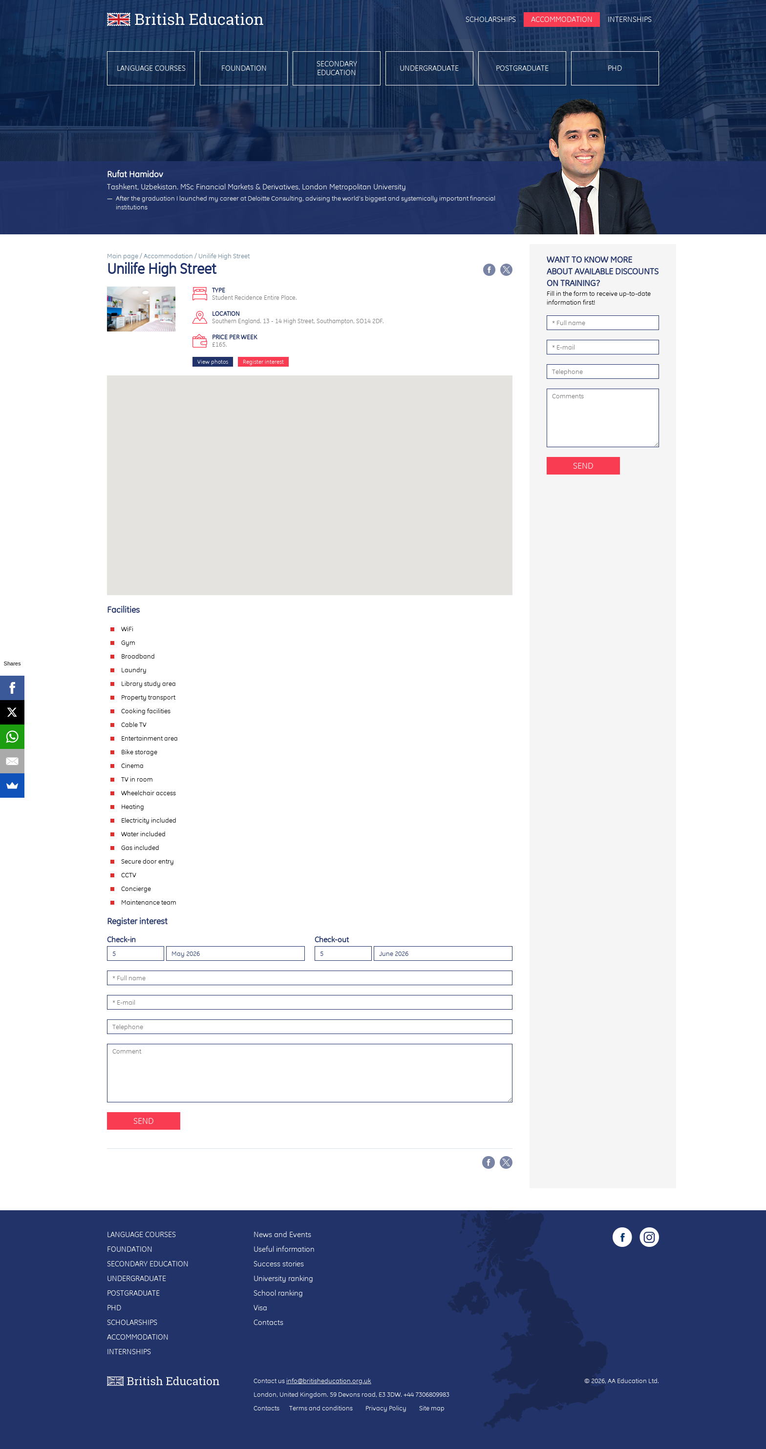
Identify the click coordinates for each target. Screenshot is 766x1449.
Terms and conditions (321, 1408)
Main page (122, 256)
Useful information (284, 1249)
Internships (630, 19)
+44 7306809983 (426, 1394)
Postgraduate (522, 68)
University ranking (283, 1278)
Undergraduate (429, 68)
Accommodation (562, 19)
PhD (615, 68)
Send (143, 1121)
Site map (432, 1408)
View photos (212, 361)
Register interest (263, 361)
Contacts (268, 1322)
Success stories (279, 1263)
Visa (260, 1307)
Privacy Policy (385, 1408)
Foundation (244, 68)
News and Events (282, 1234)
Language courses (151, 68)
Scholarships (491, 19)
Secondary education (337, 68)
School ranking (278, 1293)
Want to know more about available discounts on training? (603, 271)
